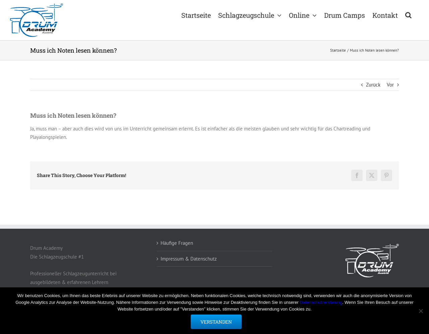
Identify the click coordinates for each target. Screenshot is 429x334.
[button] (408, 14)
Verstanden (216, 322)
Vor (390, 84)
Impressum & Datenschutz (189, 259)
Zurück (373, 84)
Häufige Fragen (177, 243)
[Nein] (420, 311)
